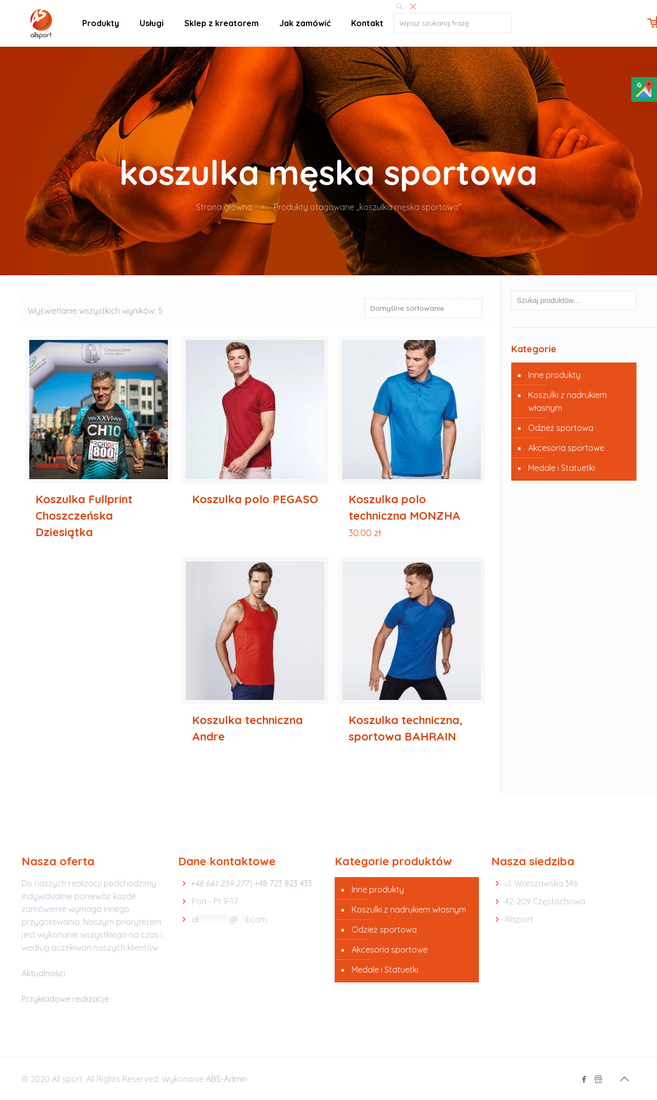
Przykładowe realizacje (65, 999)
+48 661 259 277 (219, 883)
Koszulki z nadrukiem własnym (567, 401)
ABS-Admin (226, 1079)
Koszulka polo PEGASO (255, 499)
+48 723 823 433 (283, 883)
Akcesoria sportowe (566, 448)
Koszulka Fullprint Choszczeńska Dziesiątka (83, 515)
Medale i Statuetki (561, 468)
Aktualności (43, 973)
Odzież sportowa (560, 428)
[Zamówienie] (423, 308)
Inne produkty (554, 375)
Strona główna (224, 207)
